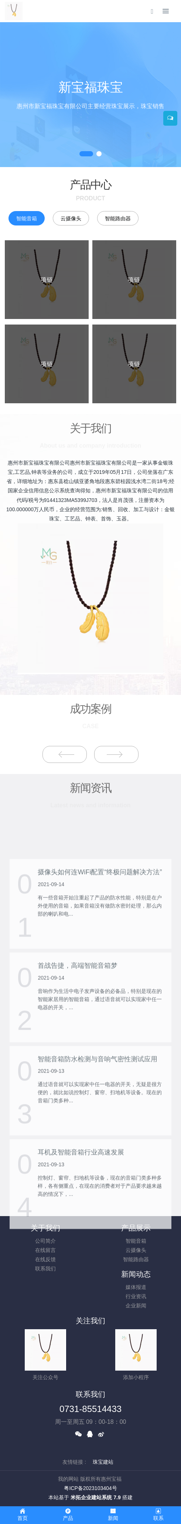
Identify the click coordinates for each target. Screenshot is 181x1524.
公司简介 (45, 1241)
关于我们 (45, 1228)
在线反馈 (45, 1259)
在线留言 (45, 1250)
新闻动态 (136, 1274)
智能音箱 (26, 218)
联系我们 (45, 1269)
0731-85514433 (90, 1409)
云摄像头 (71, 218)
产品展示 (136, 1228)
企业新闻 (136, 1306)
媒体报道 (136, 1287)
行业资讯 (136, 1296)
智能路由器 (118, 218)
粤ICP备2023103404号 (90, 1488)
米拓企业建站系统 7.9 (95, 1497)
